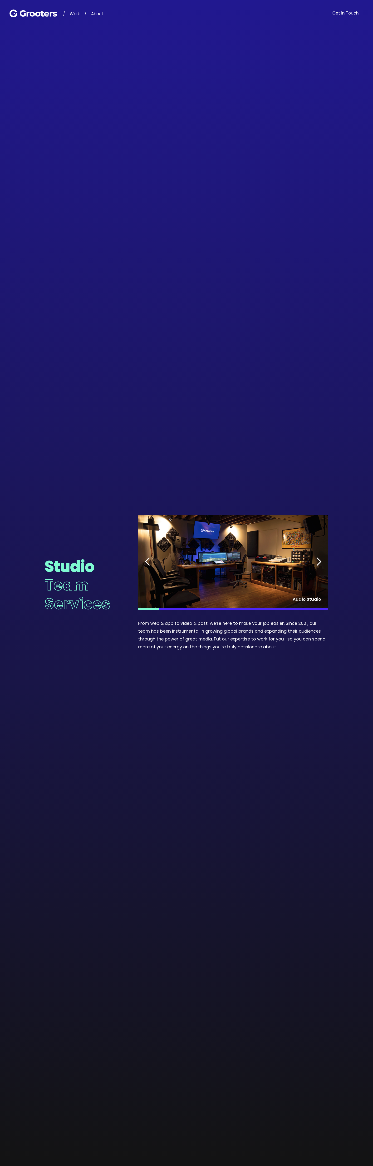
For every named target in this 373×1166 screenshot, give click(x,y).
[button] (147, 561)
